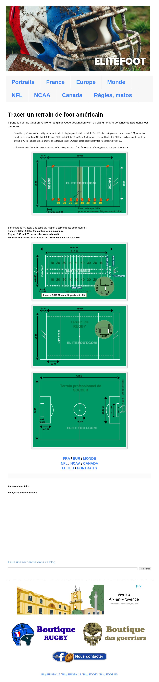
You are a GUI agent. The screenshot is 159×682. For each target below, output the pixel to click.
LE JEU (68, 468)
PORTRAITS (87, 468)
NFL (17, 95)
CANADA (90, 463)
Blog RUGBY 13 (71, 674)
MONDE (89, 458)
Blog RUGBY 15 (50, 674)
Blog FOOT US (109, 674)
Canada (72, 95)
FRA (66, 458)
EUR (76, 458)
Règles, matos (113, 95)
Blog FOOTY (90, 674)
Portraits (23, 82)
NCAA (42, 95)
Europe (86, 82)
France (55, 82)
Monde (116, 82)
